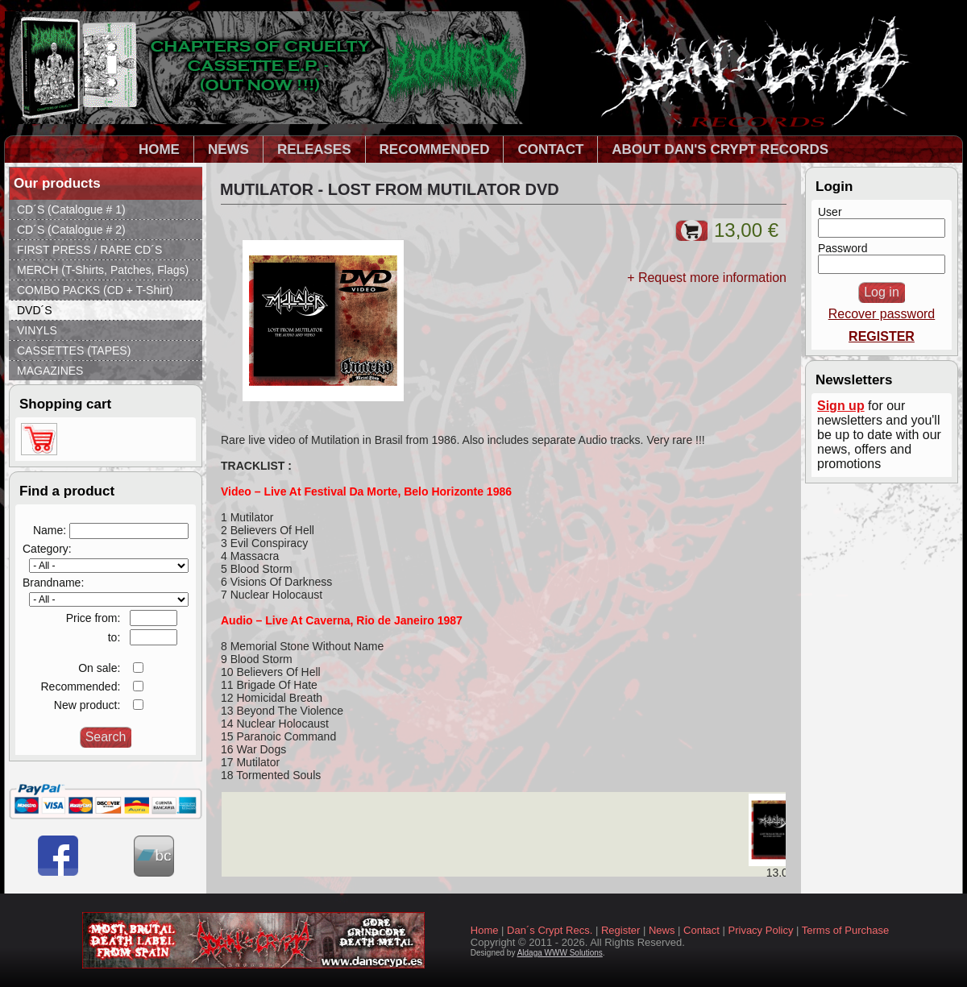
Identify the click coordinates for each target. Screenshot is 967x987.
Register (620, 930)
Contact (701, 930)
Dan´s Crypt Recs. (549, 930)
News (662, 930)
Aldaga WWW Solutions (560, 952)
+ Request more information (706, 277)
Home (485, 930)
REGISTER (882, 336)
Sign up (841, 406)
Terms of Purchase (845, 930)
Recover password (882, 314)
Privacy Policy (761, 930)
